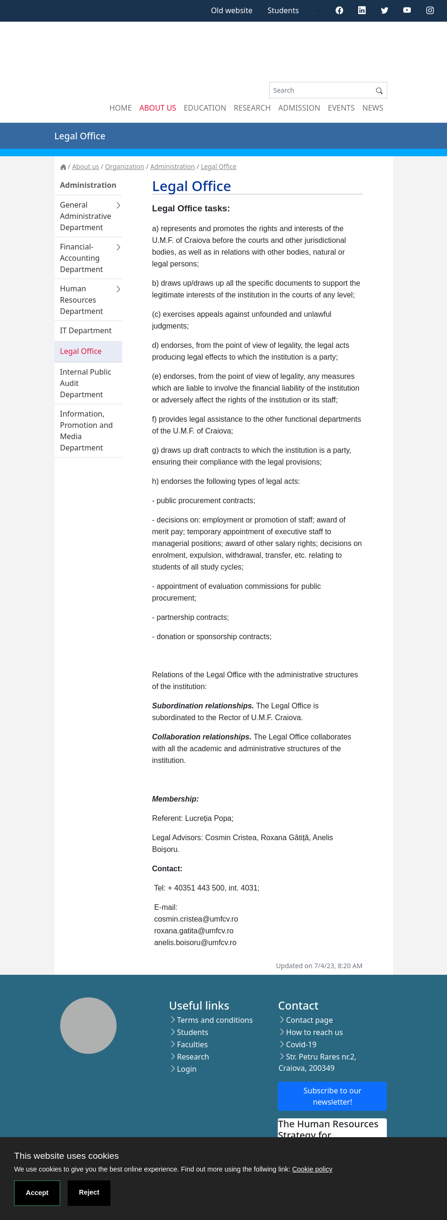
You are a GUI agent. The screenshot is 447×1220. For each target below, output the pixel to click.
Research (252, 108)
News (373, 108)
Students (283, 10)
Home (121, 108)
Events (341, 108)
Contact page (309, 1020)
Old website (232, 10)
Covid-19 (301, 1044)
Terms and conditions (214, 1020)
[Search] (320, 90)
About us (158, 108)
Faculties (192, 1044)
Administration (172, 166)
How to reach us (314, 1032)
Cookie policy (312, 1169)
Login (186, 1069)
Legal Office (218, 166)
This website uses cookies (66, 1155)
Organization (124, 166)
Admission (299, 108)
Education (205, 108)
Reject (89, 1192)
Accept (37, 1192)
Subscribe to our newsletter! (332, 1096)
